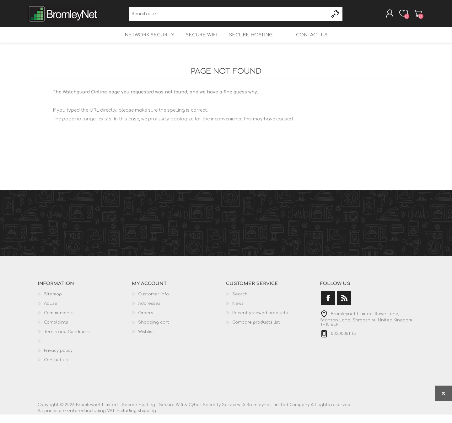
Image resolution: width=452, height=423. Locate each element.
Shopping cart (415, 15)
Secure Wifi (198, 41)
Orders (145, 321)
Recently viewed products (260, 321)
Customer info (153, 302)
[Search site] (228, 16)
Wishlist (146, 340)
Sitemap (53, 302)
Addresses (149, 312)
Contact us (317, 41)
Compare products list (256, 331)
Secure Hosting (249, 41)
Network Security (143, 41)
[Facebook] (328, 306)
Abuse (50, 312)
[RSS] (344, 306)
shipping (147, 419)
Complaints (56, 331)
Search (335, 16)
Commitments (58, 321)
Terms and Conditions (67, 340)
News (238, 312)
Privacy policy (58, 359)
